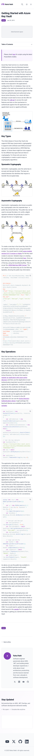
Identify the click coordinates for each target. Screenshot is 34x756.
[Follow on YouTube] (23, 681)
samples (4, 406)
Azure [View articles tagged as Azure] (3, 20)
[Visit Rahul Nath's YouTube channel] (7, 741)
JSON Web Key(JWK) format (17, 265)
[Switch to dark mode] (27, 4)
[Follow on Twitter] (14, 681)
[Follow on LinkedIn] (19, 681)
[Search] (22, 4)
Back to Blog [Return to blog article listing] (6, 642)
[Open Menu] (31, 4)
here (14, 54)
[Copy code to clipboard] (30, 275)
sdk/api (12, 100)
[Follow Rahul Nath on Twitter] (14, 741)
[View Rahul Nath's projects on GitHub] (20, 741)
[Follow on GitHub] (27, 681)
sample (16, 609)
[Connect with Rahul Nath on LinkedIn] (27, 741)
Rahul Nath (7, 4)
